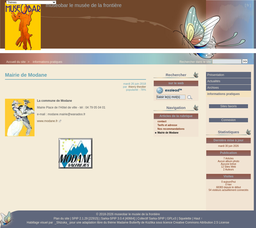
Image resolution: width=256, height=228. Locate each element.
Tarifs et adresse (167, 125)
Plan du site (61, 218)
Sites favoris (228, 106)
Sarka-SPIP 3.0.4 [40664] (118, 218)
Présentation (215, 75)
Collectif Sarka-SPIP (151, 218)
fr (247, 5)
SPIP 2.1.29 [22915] (85, 218)
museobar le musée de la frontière (84, 5)
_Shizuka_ (62, 222)
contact (162, 121)
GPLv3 (171, 218)
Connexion (228, 120)
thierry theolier (137, 86)
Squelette (184, 218)
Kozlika (150, 222)
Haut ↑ (198, 218)
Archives (213, 87)
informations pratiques (47, 62)
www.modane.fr (47, 121)
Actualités (213, 81)
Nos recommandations (171, 129)
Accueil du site (16, 62)
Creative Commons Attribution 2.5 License (201, 222)
